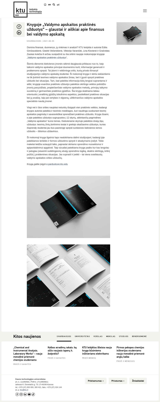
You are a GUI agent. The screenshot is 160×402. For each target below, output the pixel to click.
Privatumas (117, 380)
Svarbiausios (34, 41)
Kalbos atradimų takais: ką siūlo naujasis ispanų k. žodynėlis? (62, 350)
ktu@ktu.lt (24, 390)
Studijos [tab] (123, 336)
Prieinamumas (96, 380)
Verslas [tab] (98, 336)
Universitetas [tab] (82, 336)
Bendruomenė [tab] (139, 336)
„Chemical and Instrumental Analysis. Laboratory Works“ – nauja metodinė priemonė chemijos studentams (27, 353)
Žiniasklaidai (138, 380)
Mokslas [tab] (111, 336)
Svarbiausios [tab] (64, 336)
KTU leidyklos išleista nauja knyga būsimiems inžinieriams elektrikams (97, 350)
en (49, 4)
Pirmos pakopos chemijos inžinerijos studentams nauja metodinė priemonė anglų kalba (130, 352)
